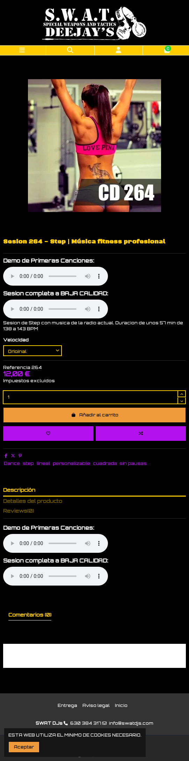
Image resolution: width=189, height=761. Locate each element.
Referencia (16, 367)
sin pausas (133, 463)
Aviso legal (96, 705)
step (28, 463)
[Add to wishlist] (48, 433)
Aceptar (24, 746)
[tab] (94, 512)
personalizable (71, 463)
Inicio (121, 705)
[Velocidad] (32, 350)
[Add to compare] (141, 433)
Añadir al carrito (94, 414)
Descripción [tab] (19, 490)
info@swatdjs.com (131, 723)
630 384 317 (85, 723)
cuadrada (105, 463)
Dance (12, 463)
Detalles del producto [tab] (32, 501)
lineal (43, 463)
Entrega (67, 705)
